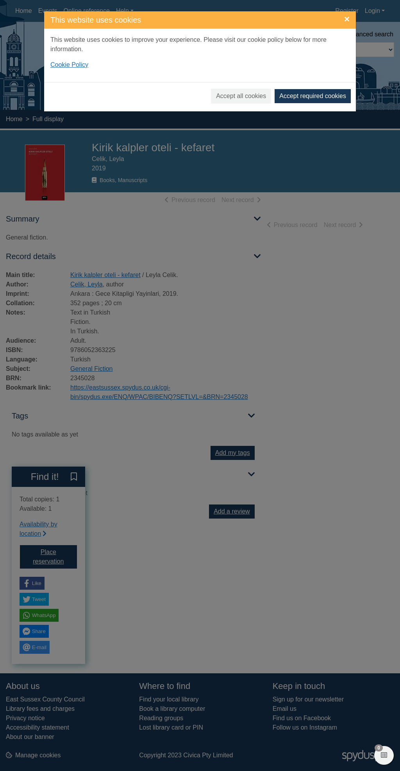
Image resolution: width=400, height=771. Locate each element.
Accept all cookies (241, 96)
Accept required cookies (312, 96)
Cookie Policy (69, 64)
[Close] (347, 19)
